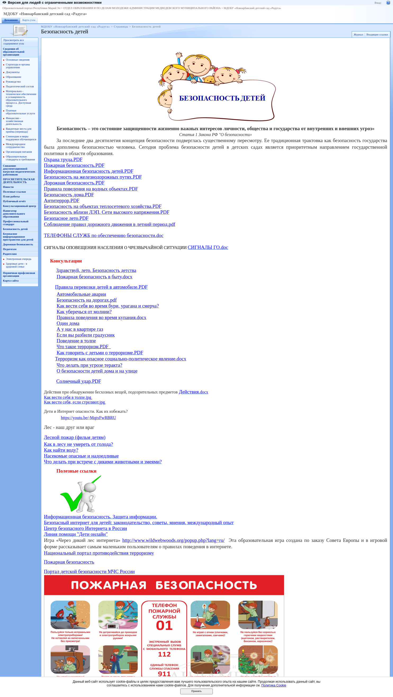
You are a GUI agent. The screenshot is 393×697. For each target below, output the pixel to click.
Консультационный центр (19, 206)
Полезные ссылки (14, 191)
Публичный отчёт (14, 201)
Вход (377, 2)
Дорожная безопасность (18, 244)
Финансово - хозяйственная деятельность (14, 121)
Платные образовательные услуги (20, 112)
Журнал (358, 34)
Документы (13, 72)
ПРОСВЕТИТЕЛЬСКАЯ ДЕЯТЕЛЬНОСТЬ (19, 181)
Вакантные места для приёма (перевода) (18, 130)
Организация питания (19, 151)
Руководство (13, 81)
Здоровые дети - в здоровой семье (16, 265)
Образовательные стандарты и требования (20, 158)
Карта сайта (11, 280)
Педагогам (9, 249)
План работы (11, 196)
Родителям (10, 253)
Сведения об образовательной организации (13, 51)
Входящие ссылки (377, 34)
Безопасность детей (15, 229)
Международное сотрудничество (15, 145)
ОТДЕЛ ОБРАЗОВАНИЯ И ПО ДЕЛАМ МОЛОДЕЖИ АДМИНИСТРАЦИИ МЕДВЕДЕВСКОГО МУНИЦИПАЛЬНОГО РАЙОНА (142, 8)
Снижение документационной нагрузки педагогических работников (19, 170)
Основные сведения (18, 59)
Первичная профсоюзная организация (19, 274)
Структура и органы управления (18, 66)
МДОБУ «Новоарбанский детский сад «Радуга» (252, 8)
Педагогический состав (20, 86)
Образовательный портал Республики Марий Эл (31, 8)
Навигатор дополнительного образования (14, 213)
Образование (13, 76)
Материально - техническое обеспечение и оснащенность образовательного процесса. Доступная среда (21, 98)
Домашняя (11, 20)
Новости (8, 186)
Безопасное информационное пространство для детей (18, 236)
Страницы (121, 26)
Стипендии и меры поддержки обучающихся (21, 138)
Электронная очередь (18, 258)
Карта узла (28, 20)
